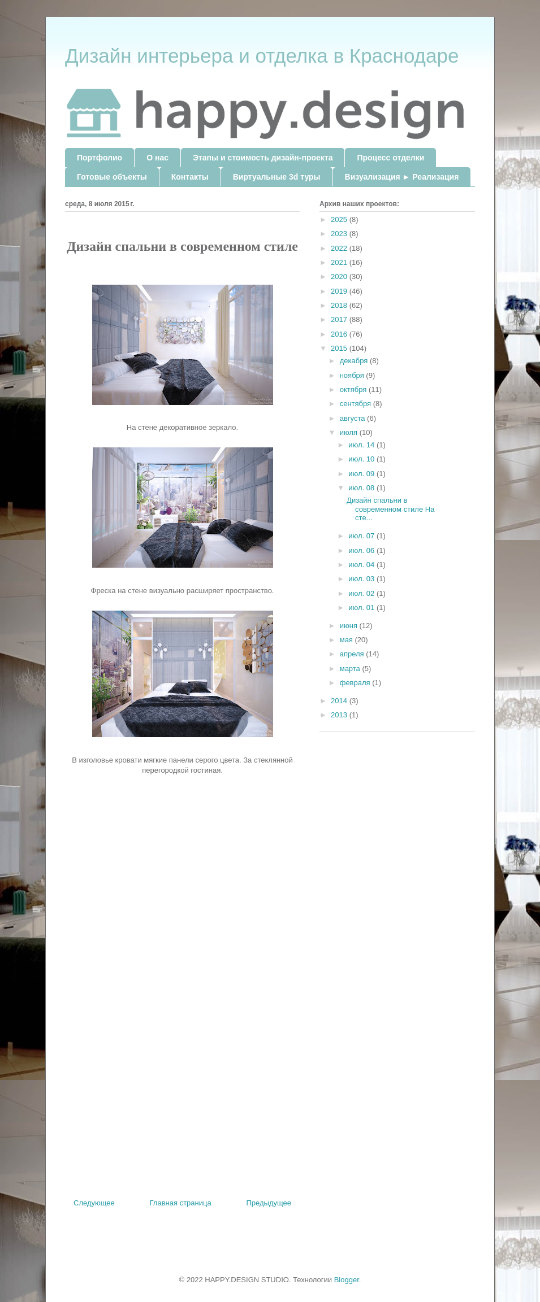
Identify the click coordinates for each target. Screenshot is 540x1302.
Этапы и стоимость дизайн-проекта (262, 157)
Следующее (94, 1203)
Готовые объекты (112, 176)
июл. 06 (362, 550)
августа (353, 418)
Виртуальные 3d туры (277, 176)
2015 (340, 348)
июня (350, 625)
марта (351, 668)
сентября (356, 403)
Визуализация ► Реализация (402, 176)
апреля (353, 654)
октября (354, 389)
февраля (356, 682)
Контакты (190, 176)
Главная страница (180, 1203)
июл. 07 (362, 536)
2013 (340, 715)
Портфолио (99, 157)
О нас (157, 157)
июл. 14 (362, 445)
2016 (340, 334)
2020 (340, 276)
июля (350, 432)
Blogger (346, 1279)
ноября (353, 375)
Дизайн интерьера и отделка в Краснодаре (262, 56)
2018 (340, 305)
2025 (340, 219)
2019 (340, 291)
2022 (340, 248)
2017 (340, 319)
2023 (340, 233)
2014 (340, 700)
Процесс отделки (390, 157)
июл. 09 (362, 473)
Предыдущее (268, 1203)
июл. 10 (362, 459)
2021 (340, 262)
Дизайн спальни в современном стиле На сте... (390, 509)
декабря (355, 360)
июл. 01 (362, 607)
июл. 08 (362, 488)
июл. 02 (362, 593)
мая (347, 639)
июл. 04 (362, 564)
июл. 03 (362, 578)
